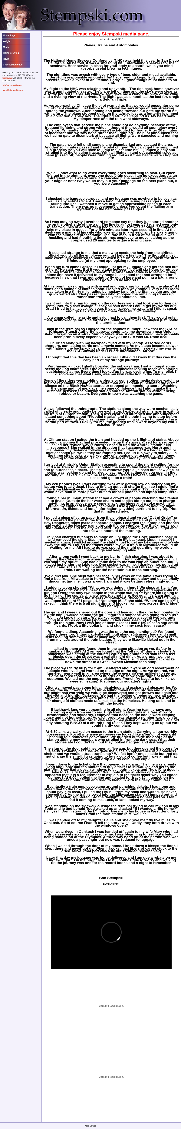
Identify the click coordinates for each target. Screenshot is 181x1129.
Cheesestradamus (12, 64)
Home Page (9, 35)
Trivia (6, 59)
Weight (7, 41)
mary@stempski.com (12, 90)
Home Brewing (11, 53)
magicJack (7, 78)
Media (6, 47)
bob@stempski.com (11, 85)
